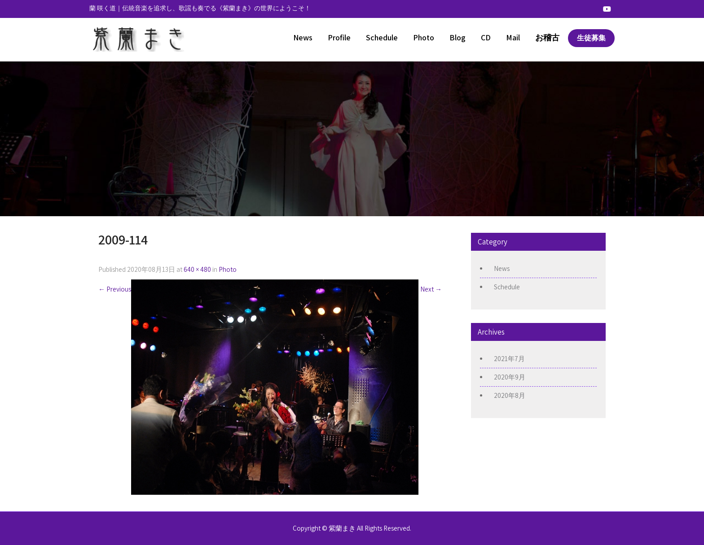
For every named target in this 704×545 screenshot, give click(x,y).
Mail (513, 37)
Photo (423, 37)
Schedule (382, 37)
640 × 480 (197, 269)
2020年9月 (509, 377)
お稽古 (547, 37)
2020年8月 (509, 395)
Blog (457, 37)
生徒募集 (591, 38)
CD (486, 37)
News (302, 37)
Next (431, 289)
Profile (339, 37)
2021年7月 (509, 358)
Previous (114, 289)
